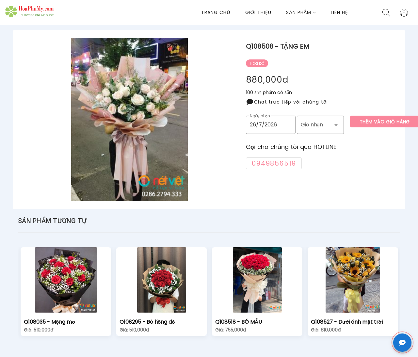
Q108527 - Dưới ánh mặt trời (347, 322)
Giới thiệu (258, 12)
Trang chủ (215, 12)
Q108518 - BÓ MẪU (238, 322)
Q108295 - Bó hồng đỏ (147, 322)
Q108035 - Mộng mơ (49, 322)
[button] (308, 12)
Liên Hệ (339, 12)
